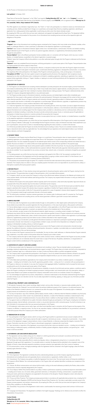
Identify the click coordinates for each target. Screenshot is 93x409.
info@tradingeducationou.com (20, 403)
